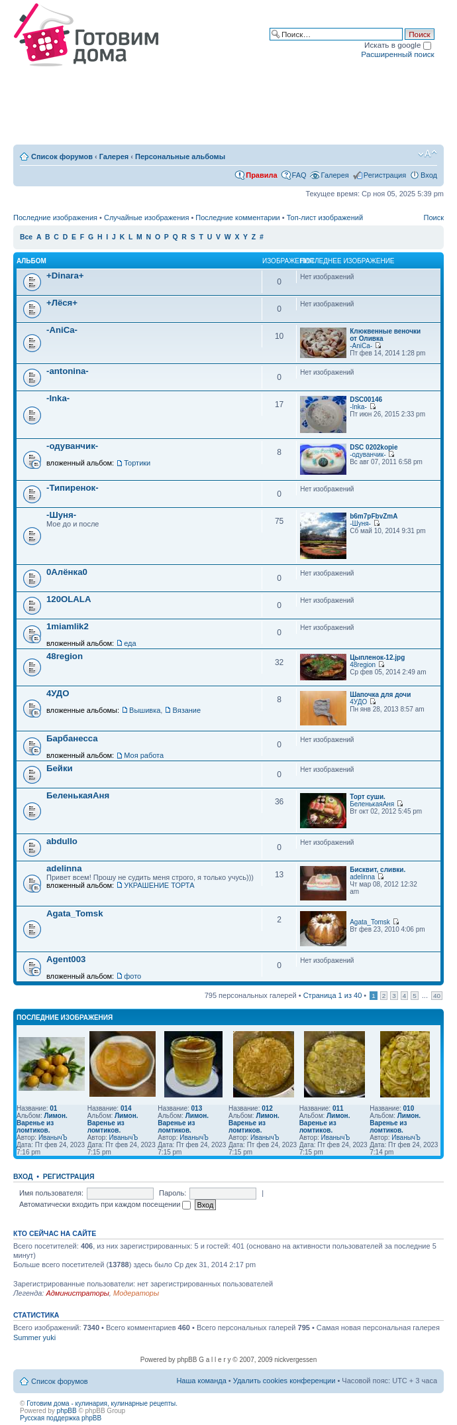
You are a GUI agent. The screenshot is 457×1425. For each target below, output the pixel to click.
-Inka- (58, 398)
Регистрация (385, 175)
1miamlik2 (67, 626)
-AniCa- (61, 330)
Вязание (186, 710)
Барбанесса (72, 738)
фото (132, 976)
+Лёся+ (61, 303)
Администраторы (77, 1293)
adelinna (64, 868)
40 (436, 995)
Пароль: (172, 1193)
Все (26, 237)
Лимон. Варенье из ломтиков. (42, 1123)
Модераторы (136, 1293)
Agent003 (65, 959)
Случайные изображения (146, 217)
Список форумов (62, 156)
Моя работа (144, 755)
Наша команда (201, 1381)
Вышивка (144, 710)
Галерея (113, 156)
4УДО (58, 693)
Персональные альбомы (180, 156)
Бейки (59, 768)
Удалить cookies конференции (284, 1381)
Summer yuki (34, 1337)
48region (64, 656)
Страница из (332, 995)
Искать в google (397, 44)
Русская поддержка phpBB (60, 1418)
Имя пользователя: (51, 1193)
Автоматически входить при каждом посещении (105, 1204)
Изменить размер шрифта (427, 154)
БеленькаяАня (77, 795)
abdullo (61, 841)
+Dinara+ (64, 275)
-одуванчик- (72, 446)
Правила (261, 175)
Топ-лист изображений (325, 217)
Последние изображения (55, 217)
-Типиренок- (72, 488)
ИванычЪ (53, 1137)
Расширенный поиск (397, 54)
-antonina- (67, 371)
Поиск (434, 217)
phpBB (67, 1410)
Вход (429, 175)
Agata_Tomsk (74, 913)
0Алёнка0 (66, 572)
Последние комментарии (237, 217)
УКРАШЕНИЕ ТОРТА (159, 885)
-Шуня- (61, 515)
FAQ (299, 175)
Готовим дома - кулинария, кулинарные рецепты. (102, 1403)
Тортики (137, 463)
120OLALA (68, 599)
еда (130, 643)
